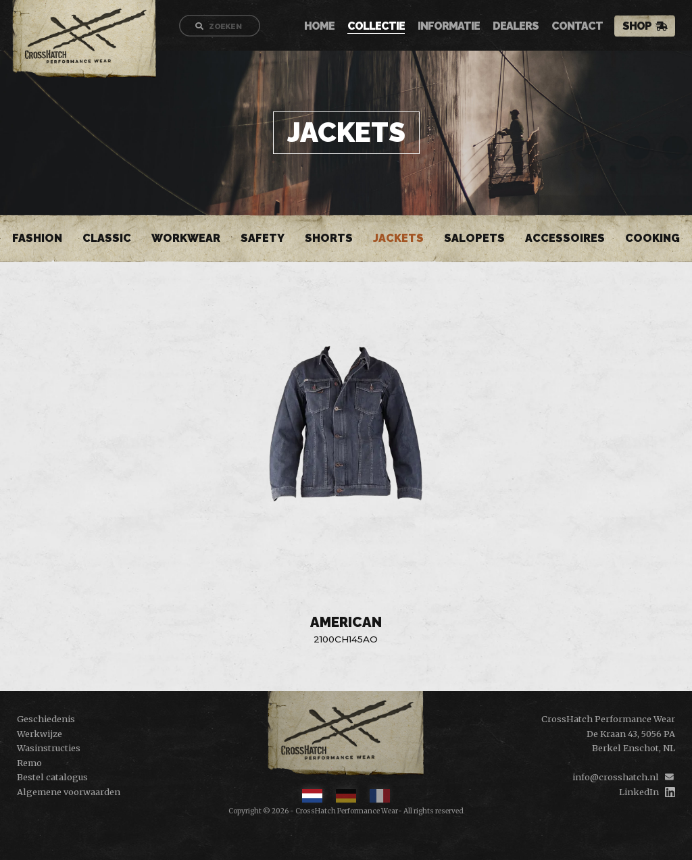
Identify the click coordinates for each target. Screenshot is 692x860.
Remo (29, 762)
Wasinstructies (48, 747)
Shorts (329, 238)
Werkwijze (39, 733)
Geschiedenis (46, 718)
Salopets (474, 238)
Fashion (37, 238)
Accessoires (565, 238)
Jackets (398, 238)
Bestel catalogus (52, 777)
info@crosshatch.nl (615, 777)
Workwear (185, 238)
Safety (263, 238)
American (346, 622)
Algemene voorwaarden (68, 791)
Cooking (652, 238)
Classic (106, 238)
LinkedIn (639, 791)
